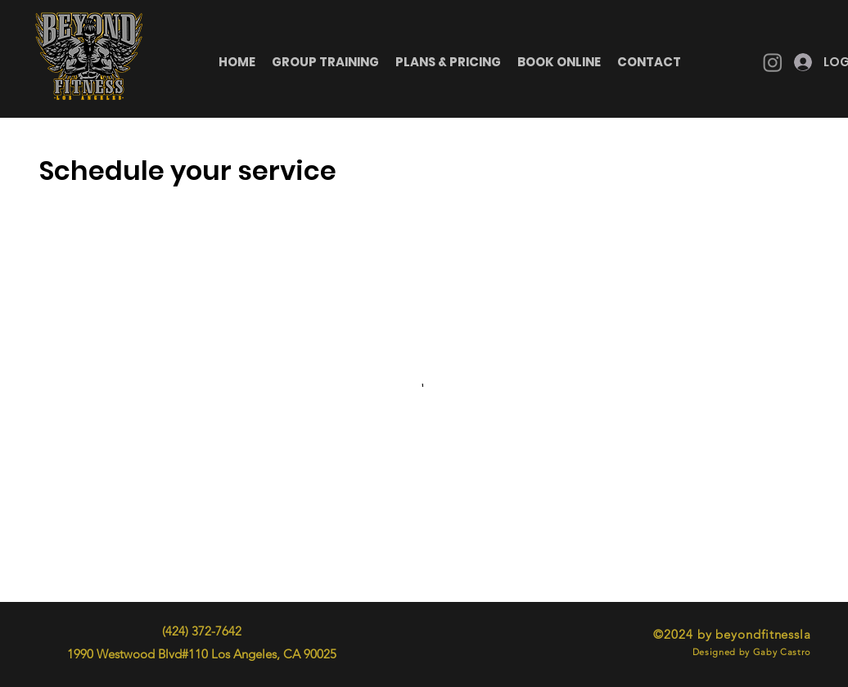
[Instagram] (772, 62)
